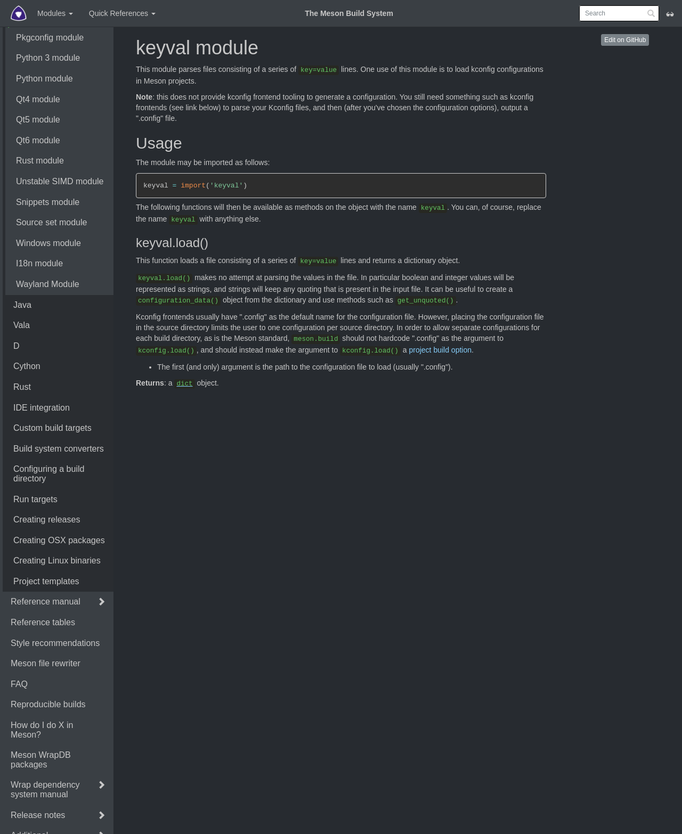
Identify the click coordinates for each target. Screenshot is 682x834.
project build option (440, 350)
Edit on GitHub (625, 40)
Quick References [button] (122, 13)
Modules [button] (55, 13)
